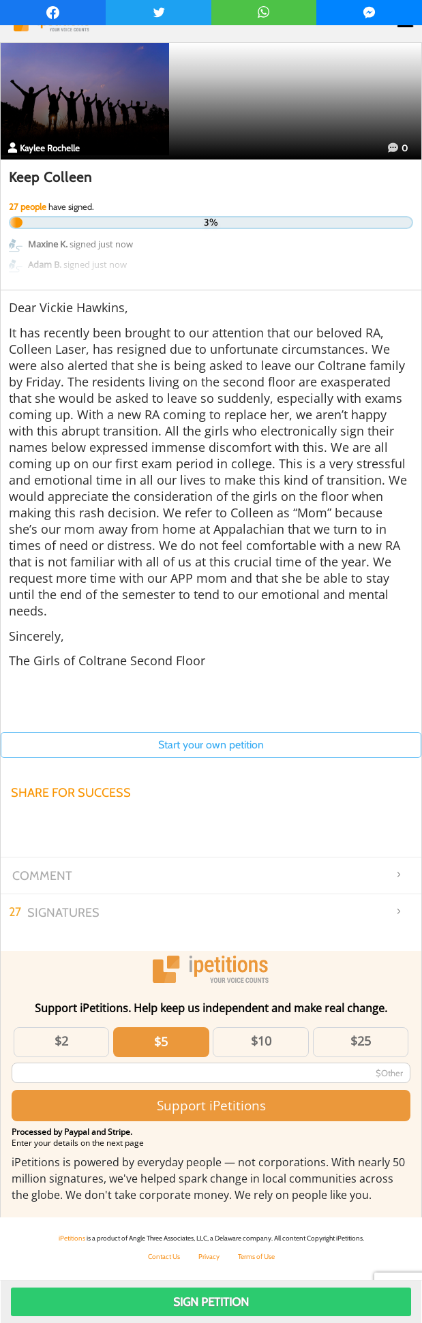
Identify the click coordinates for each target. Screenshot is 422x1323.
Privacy (209, 1256)
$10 (261, 1041)
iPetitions (72, 1238)
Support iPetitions (211, 1105)
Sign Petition (211, 1302)
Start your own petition (211, 744)
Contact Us (164, 1256)
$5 (161, 1041)
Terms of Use (256, 1256)
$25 (360, 1041)
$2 (61, 1041)
